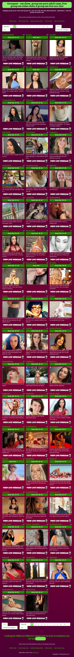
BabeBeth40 (30, 459)
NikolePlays (53, 557)
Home (58, 26)
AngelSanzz (30, 361)
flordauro (52, 100)
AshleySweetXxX (55, 492)
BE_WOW (53, 263)
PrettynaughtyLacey (8, 100)
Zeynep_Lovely (54, 393)
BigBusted (53, 165)
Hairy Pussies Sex (23, 21)
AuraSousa (5, 492)
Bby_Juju (29, 67)
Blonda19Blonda (7, 361)
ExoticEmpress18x (56, 524)
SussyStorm (6, 197)
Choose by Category (63, 30)
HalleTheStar (6, 132)
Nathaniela (5, 557)
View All (6, 26)
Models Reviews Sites (36, 21)
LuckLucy (29, 296)
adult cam (40, 639)
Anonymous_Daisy (32, 165)
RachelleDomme (7, 328)
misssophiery (54, 426)
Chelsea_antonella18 (32, 524)
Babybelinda (6, 426)
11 (47, 26)
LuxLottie (53, 35)
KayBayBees (54, 132)
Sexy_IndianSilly (31, 263)
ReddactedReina (55, 197)
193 (4, 30)
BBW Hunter (13, 21)
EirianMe (5, 459)
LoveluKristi (30, 197)
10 (43, 26)
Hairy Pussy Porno (59, 21)
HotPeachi (5, 231)
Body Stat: (13, 37)
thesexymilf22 (30, 231)
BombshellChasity (32, 492)
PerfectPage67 (30, 132)
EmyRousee (6, 393)
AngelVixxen (30, 393)
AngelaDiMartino (31, 426)
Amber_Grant (6, 524)
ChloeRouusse (30, 589)
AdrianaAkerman (7, 589)
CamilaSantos (6, 165)
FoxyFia (4, 296)
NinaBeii (52, 296)
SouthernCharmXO (56, 328)
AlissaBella (6, 67)
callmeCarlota (30, 557)
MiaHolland (53, 361)
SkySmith (29, 328)
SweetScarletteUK (8, 35)
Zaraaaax (29, 35)
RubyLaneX (29, 100)
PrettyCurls (53, 459)
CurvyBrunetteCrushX (57, 231)
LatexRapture (6, 263)
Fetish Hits (35, 652)
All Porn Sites (48, 21)
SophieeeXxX (54, 67)
